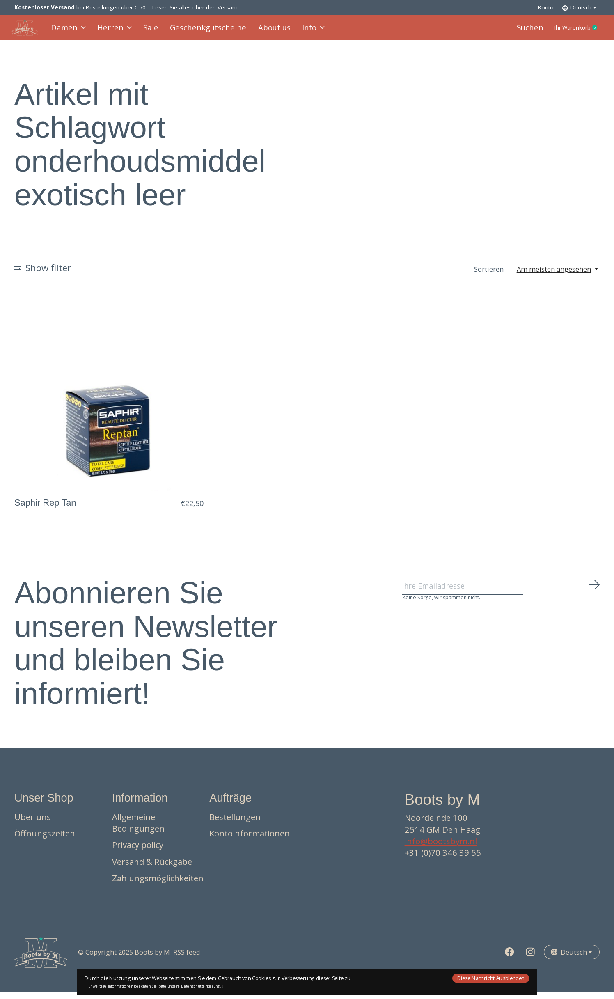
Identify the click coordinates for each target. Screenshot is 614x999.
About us (261, 31)
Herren (115, 31)
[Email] (501, 596)
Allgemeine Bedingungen (138, 829)
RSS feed (186, 960)
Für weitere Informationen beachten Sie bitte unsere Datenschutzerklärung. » (155, 986)
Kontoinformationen (249, 841)
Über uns (32, 824)
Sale (149, 31)
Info (299, 31)
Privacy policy (137, 852)
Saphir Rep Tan (45, 510)
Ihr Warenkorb (569, 32)
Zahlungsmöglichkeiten (158, 885)
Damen (71, 31)
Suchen (515, 31)
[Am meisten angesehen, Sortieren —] (558, 276)
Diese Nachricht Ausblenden (491, 977)
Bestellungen (235, 824)
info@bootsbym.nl (441, 849)
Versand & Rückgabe (152, 869)
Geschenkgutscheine (201, 31)
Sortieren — (493, 276)
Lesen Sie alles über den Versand (195, 7)
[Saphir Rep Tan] (109, 403)
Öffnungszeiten (44, 841)
